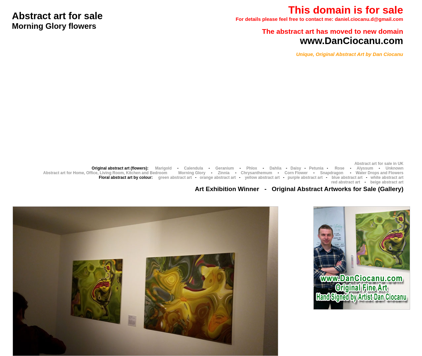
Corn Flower (296, 173)
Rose (339, 168)
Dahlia (276, 168)
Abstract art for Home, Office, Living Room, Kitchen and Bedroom (105, 173)
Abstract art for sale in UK (378, 163)
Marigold (163, 168)
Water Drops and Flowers (379, 173)
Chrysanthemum (256, 173)
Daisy (295, 168)
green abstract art (175, 177)
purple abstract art (305, 177)
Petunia (316, 168)
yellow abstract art (262, 177)
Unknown (394, 168)
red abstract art (345, 182)
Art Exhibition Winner (227, 188)
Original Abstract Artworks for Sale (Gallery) (337, 188)
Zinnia (224, 173)
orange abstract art (218, 177)
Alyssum (365, 168)
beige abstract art (386, 182)
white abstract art (387, 177)
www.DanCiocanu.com (351, 40)
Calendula (193, 168)
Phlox (251, 168)
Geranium (224, 168)
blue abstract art (347, 177)
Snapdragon (331, 173)
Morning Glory (191, 173)
